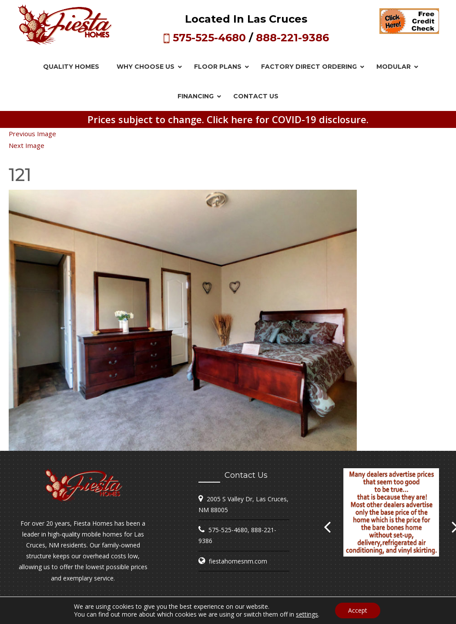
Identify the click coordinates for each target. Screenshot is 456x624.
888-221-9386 (292, 37)
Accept (357, 610)
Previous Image (32, 133)
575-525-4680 (209, 37)
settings (307, 614)
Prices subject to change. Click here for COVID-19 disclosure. (228, 119)
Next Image (26, 145)
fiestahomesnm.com (238, 561)
